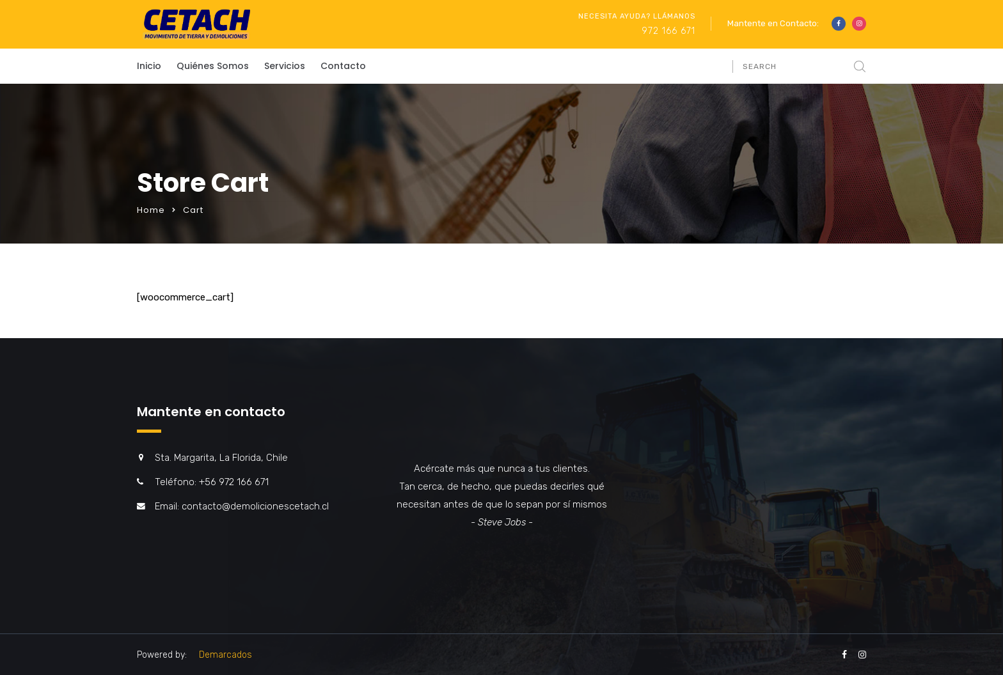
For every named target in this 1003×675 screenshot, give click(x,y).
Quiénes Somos (213, 65)
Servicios (284, 65)
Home (151, 210)
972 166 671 (668, 31)
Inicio (149, 65)
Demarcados (225, 654)
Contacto (343, 65)
